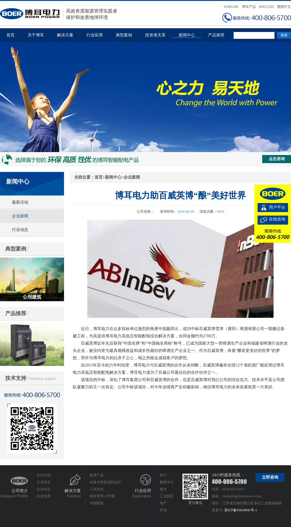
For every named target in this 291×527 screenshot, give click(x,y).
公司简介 (20, 491)
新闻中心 (187, 35)
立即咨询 (270, 477)
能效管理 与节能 (102, 496)
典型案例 (124, 35)
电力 (163, 489)
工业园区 (167, 496)
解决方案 (65, 35)
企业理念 (44, 482)
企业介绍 (44, 475)
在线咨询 (277, 219)
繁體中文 (284, 7)
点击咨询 (277, 159)
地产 (163, 503)
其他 (163, 510)
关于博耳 (36, 35)
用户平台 (277, 207)
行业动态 (20, 230)
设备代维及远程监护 (105, 482)
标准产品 (97, 475)
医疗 (163, 475)
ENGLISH (266, 7)
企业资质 (44, 496)
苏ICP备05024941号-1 (240, 510)
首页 (10, 35)
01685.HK (231, 7)
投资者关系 (155, 35)
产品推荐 (216, 35)
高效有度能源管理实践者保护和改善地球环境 (58, 14)
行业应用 (94, 35)
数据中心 (167, 482)
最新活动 (20, 202)
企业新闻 (20, 216)
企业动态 (44, 489)
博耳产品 (249, 7)
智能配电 (97, 503)
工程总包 (97, 489)
